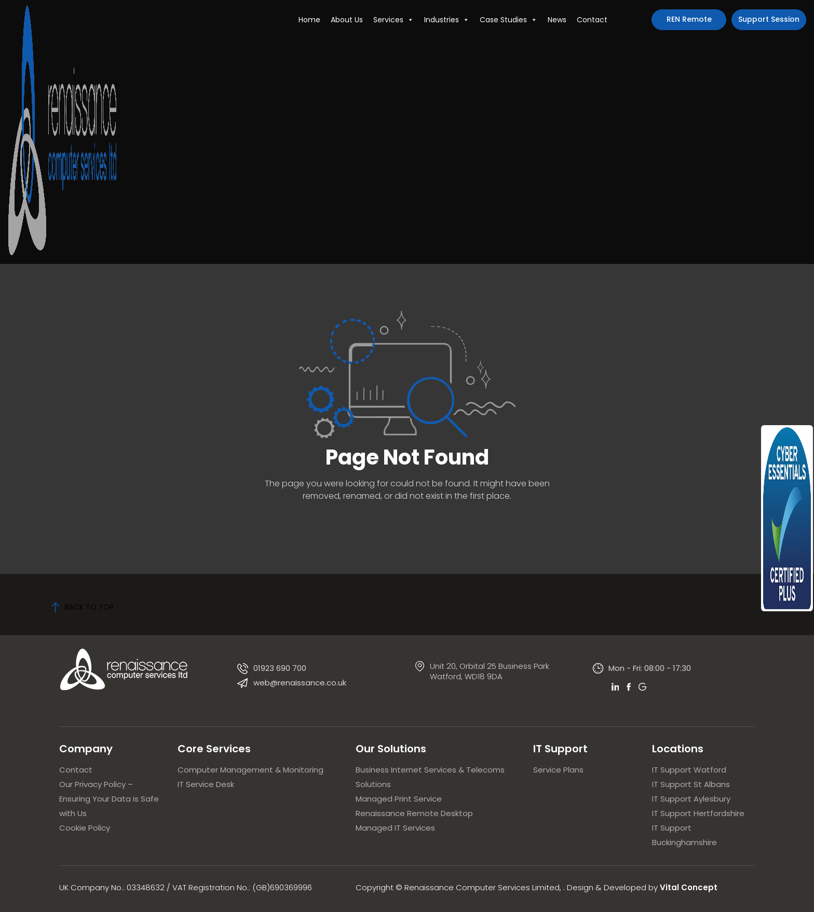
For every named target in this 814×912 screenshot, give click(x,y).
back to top (82, 607)
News (557, 20)
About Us (347, 20)
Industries (446, 19)
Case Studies (508, 19)
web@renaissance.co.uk (299, 682)
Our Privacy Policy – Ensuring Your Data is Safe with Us (109, 799)
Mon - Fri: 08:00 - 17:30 (649, 668)
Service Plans (558, 769)
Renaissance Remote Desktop (414, 813)
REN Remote (689, 19)
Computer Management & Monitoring (250, 769)
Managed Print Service (399, 798)
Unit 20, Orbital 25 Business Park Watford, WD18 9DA (489, 671)
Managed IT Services (395, 827)
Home (309, 20)
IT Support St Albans (691, 784)
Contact (592, 20)
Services (393, 19)
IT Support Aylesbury (691, 798)
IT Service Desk (206, 784)
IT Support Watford (689, 769)
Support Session (768, 19)
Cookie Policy (84, 827)
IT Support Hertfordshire (698, 813)
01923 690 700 (279, 668)
